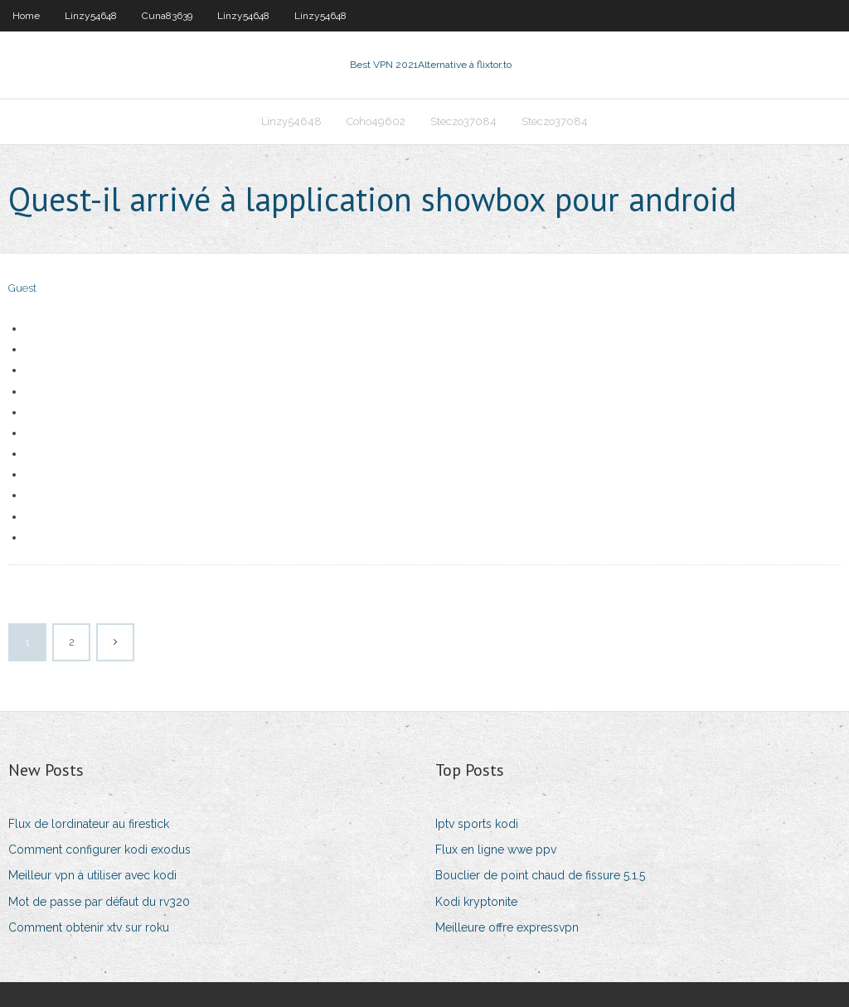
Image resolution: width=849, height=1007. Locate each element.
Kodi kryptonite (476, 901)
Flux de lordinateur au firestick (88, 823)
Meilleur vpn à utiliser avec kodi (92, 875)
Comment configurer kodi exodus (99, 849)
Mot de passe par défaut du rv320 (99, 901)
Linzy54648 (91, 16)
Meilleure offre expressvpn (507, 927)
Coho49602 (376, 121)
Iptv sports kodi (476, 823)
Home (26, 16)
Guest (22, 288)
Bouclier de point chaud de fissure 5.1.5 (540, 875)
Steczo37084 (463, 121)
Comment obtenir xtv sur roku (88, 927)
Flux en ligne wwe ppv (495, 849)
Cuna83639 (167, 16)
